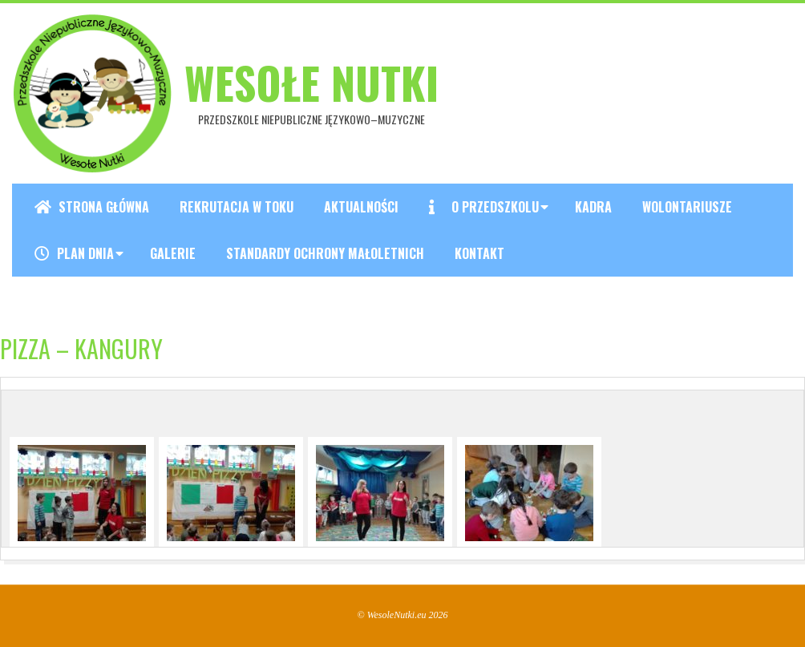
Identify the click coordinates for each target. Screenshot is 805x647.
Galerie (173, 253)
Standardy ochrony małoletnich (325, 253)
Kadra (593, 206)
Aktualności (361, 206)
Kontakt (479, 253)
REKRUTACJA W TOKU (236, 206)
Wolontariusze (687, 206)
